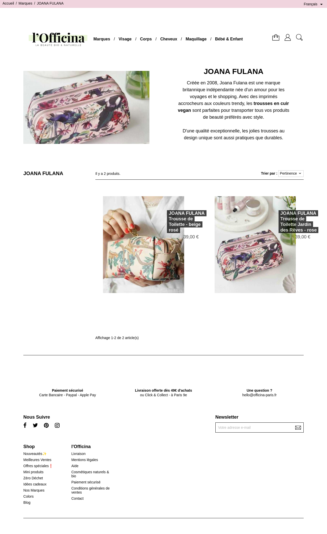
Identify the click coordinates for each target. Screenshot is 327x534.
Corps (146, 39)
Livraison (78, 454)
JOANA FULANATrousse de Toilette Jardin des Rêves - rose (291, 222)
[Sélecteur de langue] (314, 4)
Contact (77, 498)
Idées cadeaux (34, 484)
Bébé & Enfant (229, 39)
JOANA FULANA (43, 173)
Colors (28, 496)
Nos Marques (33, 490)
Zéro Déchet (33, 478)
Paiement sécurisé (85, 482)
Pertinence (291, 173)
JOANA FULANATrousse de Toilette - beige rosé (179, 222)
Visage (124, 39)
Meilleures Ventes (37, 460)
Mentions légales (84, 460)
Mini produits (33, 472)
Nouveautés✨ (35, 454)
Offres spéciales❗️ (38, 466)
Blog (26, 502)
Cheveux (168, 39)
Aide (74, 466)
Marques (101, 39)
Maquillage (196, 39)
